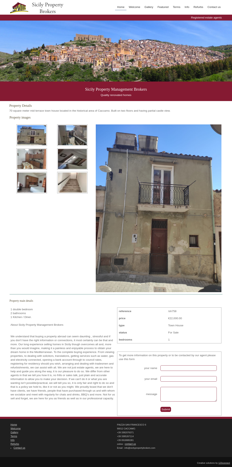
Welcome (134, 7)
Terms (176, 7)
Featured (163, 7)
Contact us (214, 7)
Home (120, 7)
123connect (224, 463)
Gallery (149, 7)
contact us (130, 444)
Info (187, 7)
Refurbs (198, 7)
